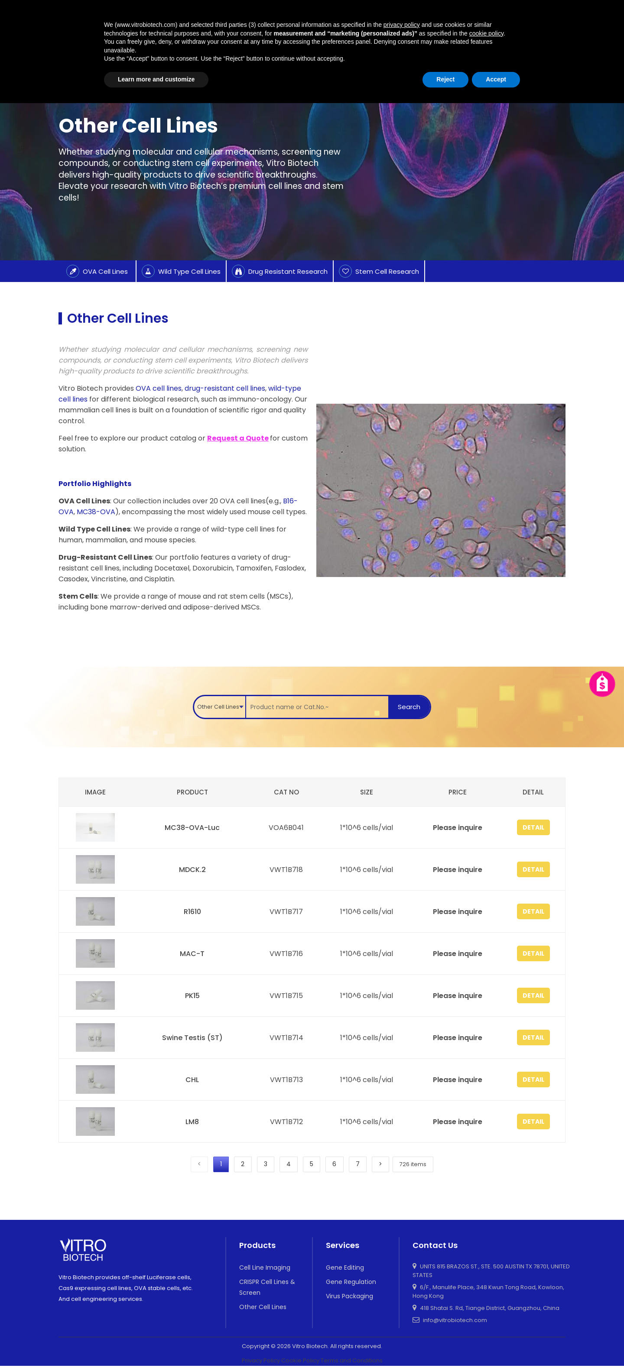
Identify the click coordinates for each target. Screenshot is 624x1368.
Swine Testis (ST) (191, 1038)
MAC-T (191, 954)
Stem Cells (78, 596)
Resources (475, 18)
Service (317, 18)
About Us (477, 45)
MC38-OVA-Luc (191, 828)
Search (411, 706)
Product (277, 18)
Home (67, 77)
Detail (531, 827)
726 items (420, 1165)
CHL (191, 1080)
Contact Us (548, 32)
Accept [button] (496, 1344)
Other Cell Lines (138, 77)
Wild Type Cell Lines (94, 529)
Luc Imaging (365, 18)
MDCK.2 (191, 870)
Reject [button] (445, 1344)
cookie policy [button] (486, 1298)
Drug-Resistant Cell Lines (105, 557)
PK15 (191, 996)
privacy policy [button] (402, 1289)
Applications (422, 18)
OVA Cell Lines (84, 501)
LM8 (191, 1122)
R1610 (191, 912)
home (239, 18)
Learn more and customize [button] (156, 1344)
